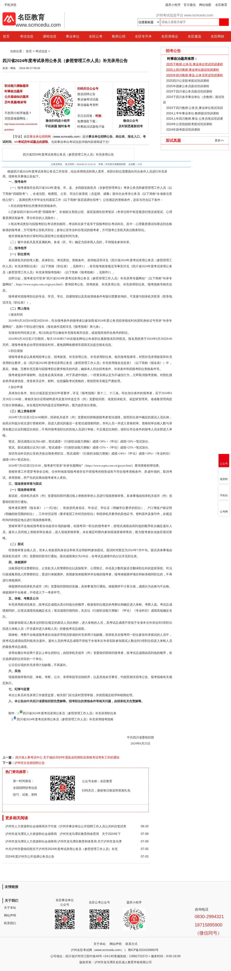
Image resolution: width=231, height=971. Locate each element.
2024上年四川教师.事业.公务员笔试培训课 (194, 118)
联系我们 (10, 923)
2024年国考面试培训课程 (183, 129)
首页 (29, 51)
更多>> (219, 140)
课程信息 (49, 36)
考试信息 (26, 36)
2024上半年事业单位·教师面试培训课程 (192, 113)
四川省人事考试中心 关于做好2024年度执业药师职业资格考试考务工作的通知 (67, 757)
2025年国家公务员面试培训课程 (187, 86)
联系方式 (131, 944)
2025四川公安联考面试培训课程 (187, 80)
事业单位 (72, 36)
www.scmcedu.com (67, 136)
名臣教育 (221, 4)
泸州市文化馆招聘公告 (30, 762)
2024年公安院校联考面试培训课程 (189, 124)
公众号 (224, 463)
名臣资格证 (169, 36)
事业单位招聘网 (40, 136)
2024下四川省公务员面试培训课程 (189, 91)
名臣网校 (217, 36)
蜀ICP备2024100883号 (143, 950)
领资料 (224, 479)
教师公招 (118, 36)
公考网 (224, 511)
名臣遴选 (194, 36)
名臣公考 (95, 36)
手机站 (224, 495)
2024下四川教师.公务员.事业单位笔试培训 (194, 107)
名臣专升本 (143, 36)
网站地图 (205, 4)
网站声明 (10, 915)
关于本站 (10, 907)
